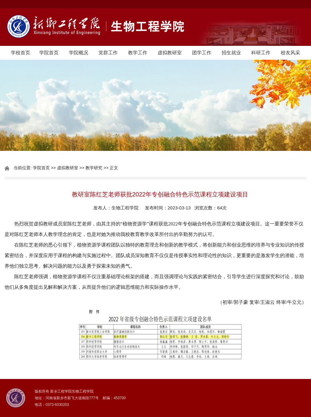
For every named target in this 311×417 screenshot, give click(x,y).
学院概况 (78, 52)
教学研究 (93, 167)
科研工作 (261, 52)
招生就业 (231, 52)
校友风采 (290, 52)
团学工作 (201, 52)
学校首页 (20, 52)
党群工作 (108, 52)
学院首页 (49, 52)
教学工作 (137, 52)
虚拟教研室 (170, 52)
